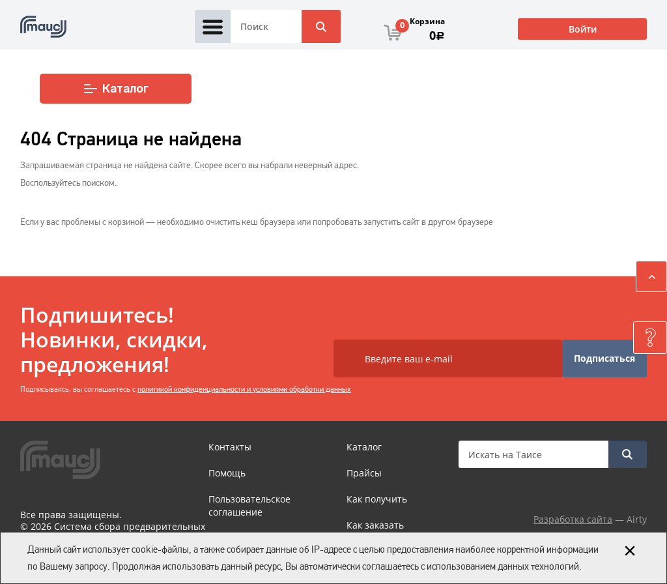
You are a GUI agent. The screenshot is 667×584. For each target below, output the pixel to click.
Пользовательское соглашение (249, 505)
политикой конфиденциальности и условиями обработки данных (244, 389)
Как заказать (375, 525)
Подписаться (604, 358)
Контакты (229, 447)
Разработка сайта (572, 519)
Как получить (377, 499)
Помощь (227, 473)
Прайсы (364, 473)
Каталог (116, 88)
